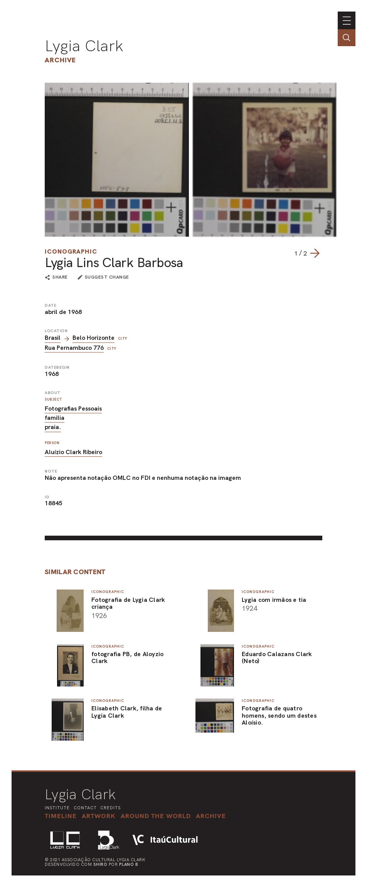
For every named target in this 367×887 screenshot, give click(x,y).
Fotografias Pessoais (73, 408)
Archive (60, 59)
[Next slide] (314, 253)
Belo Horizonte (93, 338)
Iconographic (71, 251)
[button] (156, 816)
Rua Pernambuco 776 (74, 348)
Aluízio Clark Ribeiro (73, 452)
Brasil (53, 338)
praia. (53, 427)
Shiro (100, 864)
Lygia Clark (84, 46)
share (60, 277)
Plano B (128, 864)
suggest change (107, 277)
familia (54, 418)
